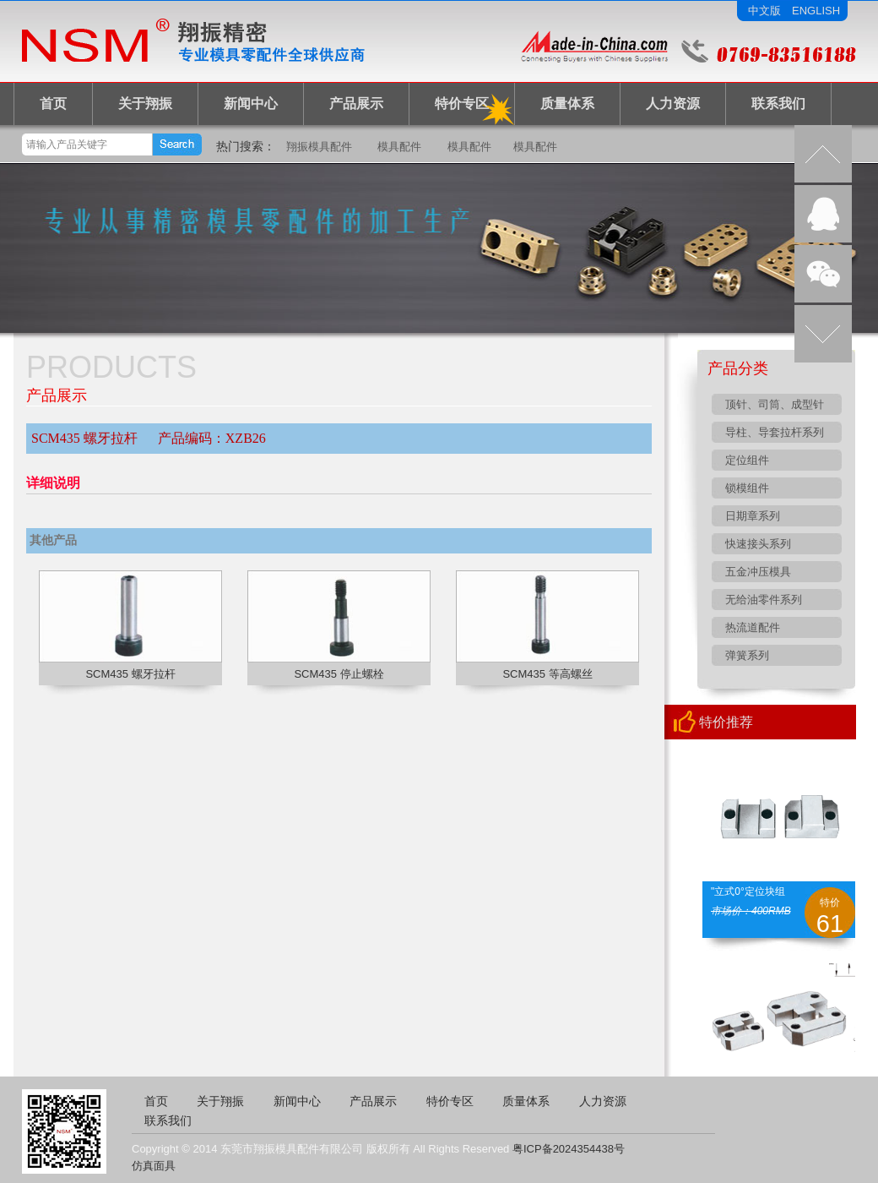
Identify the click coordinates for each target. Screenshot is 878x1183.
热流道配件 (752, 627)
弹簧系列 (747, 655)
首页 (53, 103)
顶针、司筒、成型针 (774, 404)
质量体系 (567, 103)
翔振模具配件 (319, 146)
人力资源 (673, 103)
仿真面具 (154, 1165)
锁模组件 (747, 488)
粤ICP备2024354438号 (568, 1148)
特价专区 (462, 103)
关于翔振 (145, 103)
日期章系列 (752, 516)
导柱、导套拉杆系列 (774, 432)
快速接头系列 (758, 543)
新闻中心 (251, 103)
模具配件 (399, 146)
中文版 (764, 10)
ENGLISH (816, 10)
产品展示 (356, 103)
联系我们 (778, 103)
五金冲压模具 (758, 571)
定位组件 (747, 460)
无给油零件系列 (763, 599)
